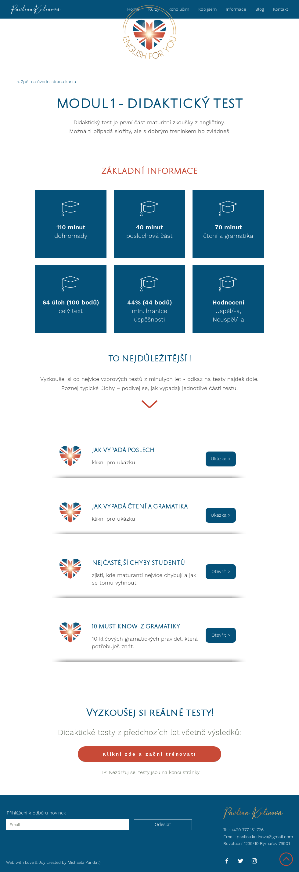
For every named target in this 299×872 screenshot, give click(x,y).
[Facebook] (226, 860)
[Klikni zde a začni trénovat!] (149, 754)
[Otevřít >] (221, 571)
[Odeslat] (163, 824)
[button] (236, 9)
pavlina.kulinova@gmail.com (265, 836)
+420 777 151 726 (247, 829)
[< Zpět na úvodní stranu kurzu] (48, 82)
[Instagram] (254, 860)
